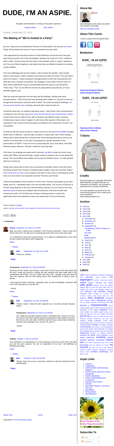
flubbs (88, 302)
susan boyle (105, 342)
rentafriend (96, 331)
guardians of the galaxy (89, 310)
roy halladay (101, 333)
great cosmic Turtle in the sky (95, 308)
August (88, 240)
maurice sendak (86, 320)
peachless (109, 327)
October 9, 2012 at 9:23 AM (27, 339)
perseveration (84, 329)
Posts (85, 438)
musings (94, 325)
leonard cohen (108, 316)
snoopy (110, 335)
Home (40, 415)
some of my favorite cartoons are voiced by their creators (51, 114)
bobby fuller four (108, 287)
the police (92, 347)
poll (106, 329)
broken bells (93, 289)
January (88, 257)
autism (83, 282)
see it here (67, 47)
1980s (82, 275)
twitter (89, 350)
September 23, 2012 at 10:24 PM (39, 313)
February (88, 255)
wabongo (110, 350)
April (87, 250)
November (89, 221)
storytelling (96, 342)
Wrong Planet (90, 392)
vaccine (95, 350)
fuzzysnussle (55, 208)
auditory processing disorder (103, 280)
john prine (96, 314)
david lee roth (108, 296)
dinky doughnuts (30, 208)
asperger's (86, 279)
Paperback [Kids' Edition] (90, 128)
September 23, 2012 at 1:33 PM (28, 228)
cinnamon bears (86, 293)
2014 (85, 211)
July (86, 243)
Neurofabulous (91, 394)
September (89, 226)
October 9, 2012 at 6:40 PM (34, 358)
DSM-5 (93, 300)
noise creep (95, 327)
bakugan (96, 285)
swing (111, 342)
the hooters (105, 345)
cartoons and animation (16, 208)
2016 (85, 207)
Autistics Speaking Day (97, 282)
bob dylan (99, 287)
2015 (85, 209)
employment (101, 300)
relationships (88, 331)
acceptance (94, 275)
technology (84, 345)
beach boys (103, 285)
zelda (86, 354)
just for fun (85, 316)
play (103, 329)
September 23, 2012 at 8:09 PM (33, 267)
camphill (107, 289)
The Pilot (87, 233)
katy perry (94, 316)
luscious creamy (86, 318)
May (87, 248)
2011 (85, 260)
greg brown (109, 308)
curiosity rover (108, 293)
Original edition (30, 27)
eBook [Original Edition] (90, 93)
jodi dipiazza (89, 314)
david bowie (97, 296)
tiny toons (99, 347)
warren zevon (84, 352)
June (87, 245)
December (89, 219)
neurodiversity (85, 327)
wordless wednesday (99, 352)
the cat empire (95, 345)
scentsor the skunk (87, 335)
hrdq (91, 312)
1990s (87, 275)
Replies (15, 247)
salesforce (110, 333)
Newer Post (7, 415)
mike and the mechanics (97, 323)
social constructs (87, 337)
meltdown (98, 320)
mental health (108, 320)
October (88, 223)
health (87, 312)
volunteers (102, 350)
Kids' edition (48, 27)
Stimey (12, 228)
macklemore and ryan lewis (103, 318)
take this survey (9, 190)
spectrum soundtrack (96, 340)
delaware (83, 298)
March (87, 252)
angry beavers (101, 277)
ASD (111, 277)
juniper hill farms (107, 314)
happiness (103, 310)
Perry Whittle (61, 132)
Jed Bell (48, 152)
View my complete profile (89, 29)
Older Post (72, 415)
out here (20, 173)
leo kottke (100, 316)
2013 (85, 214)
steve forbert (88, 342)
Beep (86, 235)
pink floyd (97, 329)
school (98, 335)
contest (96, 293)
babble (110, 282)
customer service (85, 296)
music (88, 325)
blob (87, 287)
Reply (12, 242)
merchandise (84, 323)
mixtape (82, 325)
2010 (85, 262)
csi (101, 293)
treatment (83, 350)
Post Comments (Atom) (23, 420)
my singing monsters (105, 325)
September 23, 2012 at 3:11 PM (36, 251)
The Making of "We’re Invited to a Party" (28, 38)
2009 (85, 264)
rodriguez (93, 333)
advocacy (89, 277)
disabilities (109, 298)
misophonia (109, 323)
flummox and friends (44, 208)
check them (12, 173)
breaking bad (84, 289)
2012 (85, 216)
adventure (101, 275)
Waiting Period (89, 238)
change (110, 291)
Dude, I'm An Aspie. (37, 13)
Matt (18, 251)
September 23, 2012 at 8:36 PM (36, 301)
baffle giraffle (86, 285)
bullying (101, 289)
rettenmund (84, 333)
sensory (104, 335)
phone (91, 329)
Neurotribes (89, 390)
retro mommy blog (106, 331)
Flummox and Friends (93, 382)
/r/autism (88, 364)
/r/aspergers (90, 366)
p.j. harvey (102, 327)
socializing (101, 337)
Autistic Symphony (92, 376)
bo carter (92, 287)
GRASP (88, 384)
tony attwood (108, 347)
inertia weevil (98, 312)
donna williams (85, 300)
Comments (87, 442)
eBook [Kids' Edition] (88, 131)
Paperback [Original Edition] (91, 90)
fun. (89, 305)
